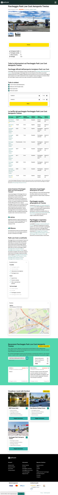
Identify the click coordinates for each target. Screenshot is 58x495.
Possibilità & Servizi (13, 262)
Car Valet (24, 466)
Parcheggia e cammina (27, 468)
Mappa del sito (25, 473)
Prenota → (29, 44)
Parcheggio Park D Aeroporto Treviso (18, 256)
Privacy (41, 492)
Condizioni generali (47, 492)
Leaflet (41, 333)
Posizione (11, 303)
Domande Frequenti (40, 473)
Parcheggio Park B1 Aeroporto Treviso (15, 250)
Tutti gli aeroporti (11, 470)
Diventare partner (40, 465)
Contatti (38, 468)
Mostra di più (46, 391)
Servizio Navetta (25, 465)
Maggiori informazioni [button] (13, 493)
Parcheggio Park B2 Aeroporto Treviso (40, 232)
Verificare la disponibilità (44, 346)
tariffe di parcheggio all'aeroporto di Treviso (19, 182)
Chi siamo (39, 475)
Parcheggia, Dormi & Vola (27, 470)
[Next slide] (49, 20)
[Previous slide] (9, 20)
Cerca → (28, 103)
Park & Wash (44, 212)
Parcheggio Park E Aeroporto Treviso (15, 257)
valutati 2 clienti (33, 9)
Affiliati (38, 466)
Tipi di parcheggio (26, 471)
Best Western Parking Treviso (12, 121)
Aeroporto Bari (11, 465)
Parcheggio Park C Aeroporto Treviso (15, 248)
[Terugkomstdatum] (25, 95)
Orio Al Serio (10, 468)
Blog (37, 470)
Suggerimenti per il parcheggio (43, 471)
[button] (14, 117)
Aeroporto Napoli (11, 466)
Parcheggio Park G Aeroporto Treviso (15, 258)
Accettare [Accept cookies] (21, 493)
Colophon (38, 477)
